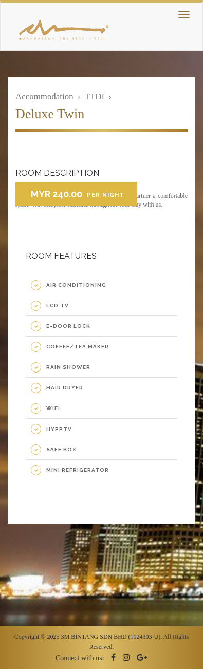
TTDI (94, 96)
